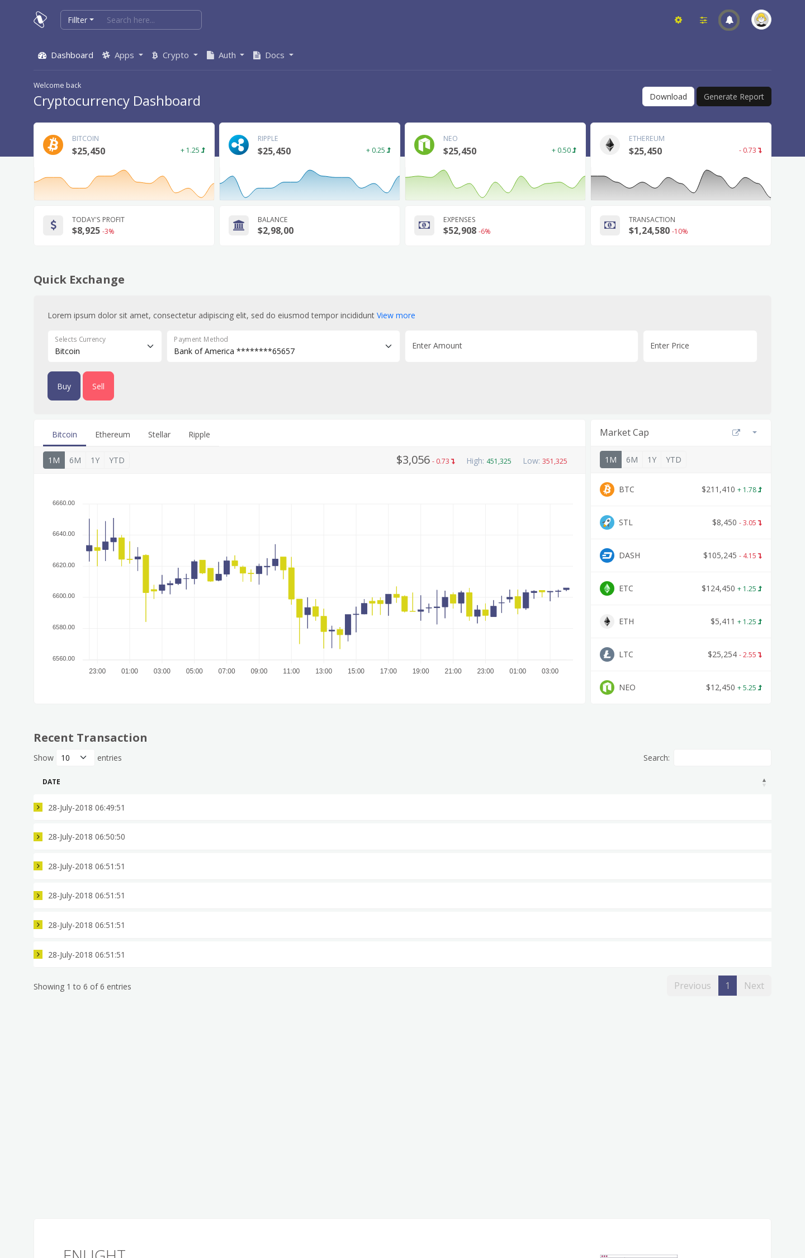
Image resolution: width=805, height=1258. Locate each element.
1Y (95, 460)
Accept (745, 810)
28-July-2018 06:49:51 (81, 810)
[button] (729, 20)
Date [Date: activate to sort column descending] (51, 781)
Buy (64, 386)
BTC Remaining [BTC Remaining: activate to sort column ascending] (379, 781)
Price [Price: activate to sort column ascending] (479, 781)
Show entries (78, 757)
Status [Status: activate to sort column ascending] (713, 781)
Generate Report (734, 96)
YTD (117, 460)
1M (54, 460)
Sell (98, 386)
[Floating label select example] (105, 346)
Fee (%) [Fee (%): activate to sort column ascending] (640, 781)
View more (396, 315)
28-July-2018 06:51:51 (81, 880)
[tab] (64, 435)
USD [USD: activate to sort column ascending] (554, 781)
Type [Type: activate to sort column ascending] (193, 781)
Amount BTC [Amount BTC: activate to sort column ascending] (270, 781)
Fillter (77, 20)
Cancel (745, 950)
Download (668, 96)
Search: (707, 757)
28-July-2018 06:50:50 (81, 845)
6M (75, 460)
